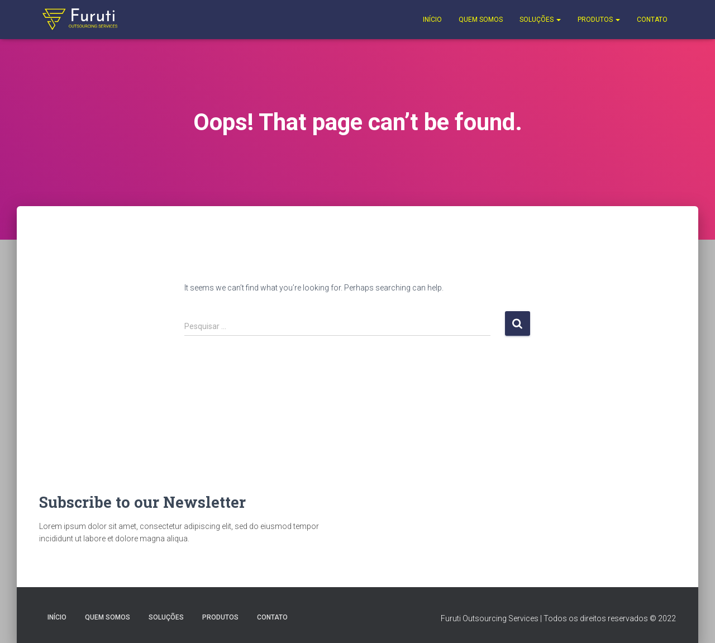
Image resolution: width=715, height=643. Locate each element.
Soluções (540, 19)
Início (432, 19)
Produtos (599, 19)
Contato (652, 19)
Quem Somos (481, 19)
